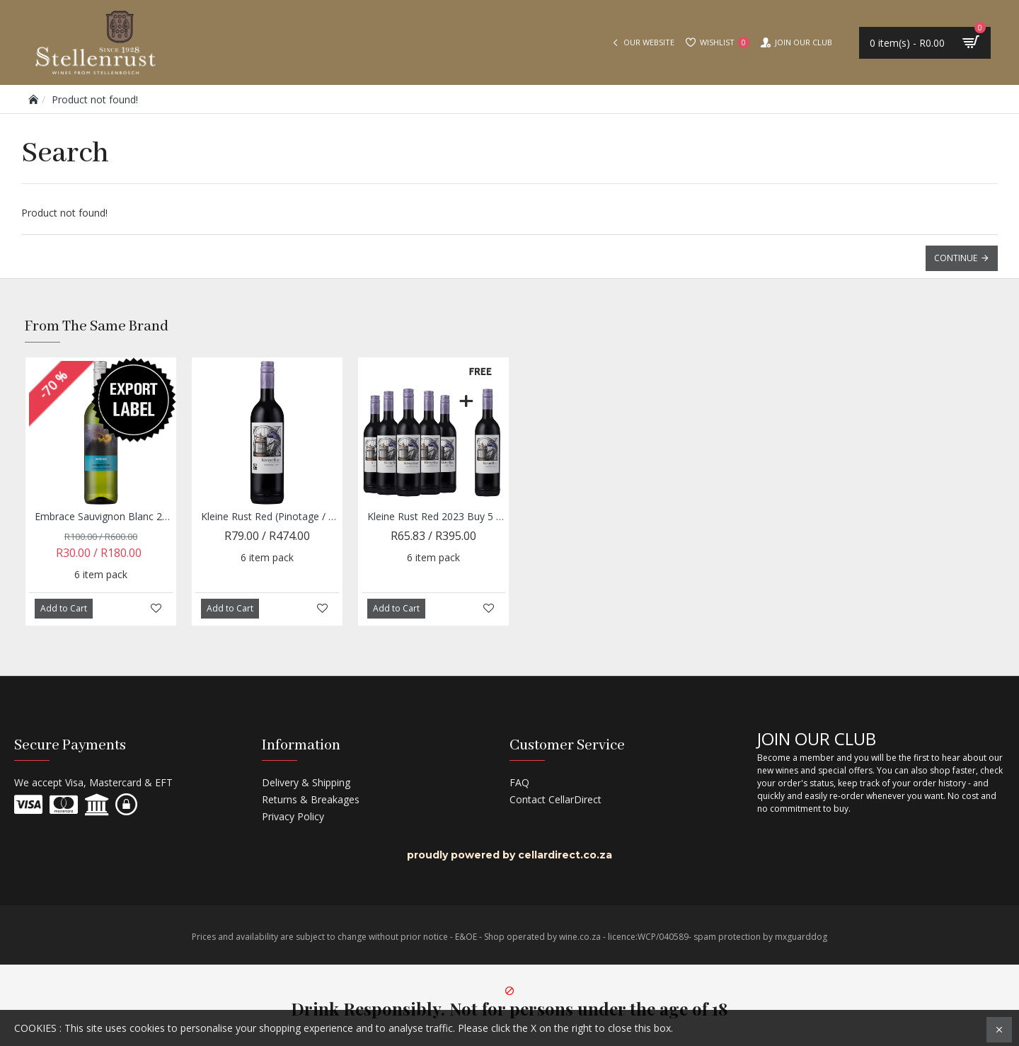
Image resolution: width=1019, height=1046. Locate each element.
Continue (955, 258)
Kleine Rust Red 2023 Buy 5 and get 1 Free (436, 516)
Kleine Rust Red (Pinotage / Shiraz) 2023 (270, 516)
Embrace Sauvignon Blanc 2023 (104, 516)
